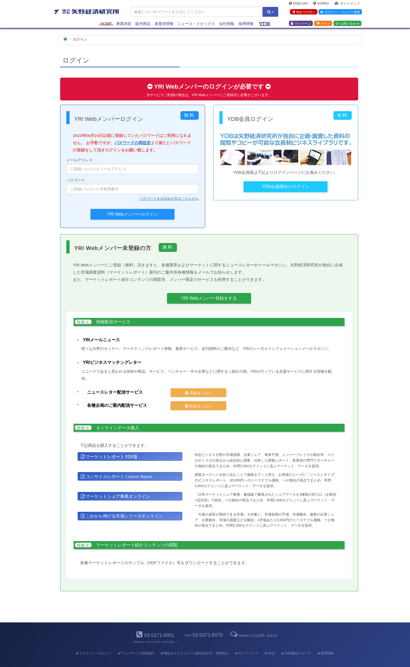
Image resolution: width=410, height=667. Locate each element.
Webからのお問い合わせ (253, 626)
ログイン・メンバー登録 (340, 13)
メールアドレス (132, 166)
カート (323, 24)
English (298, 4)
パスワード (132, 186)
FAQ (269, 644)
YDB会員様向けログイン (285, 186)
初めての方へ (302, 13)
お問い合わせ (348, 24)
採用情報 (245, 25)
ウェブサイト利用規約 (135, 644)
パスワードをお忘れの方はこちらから (169, 199)
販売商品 (142, 25)
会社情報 (226, 25)
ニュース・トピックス (196, 25)
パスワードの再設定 (132, 142)
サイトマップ (347, 4)
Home (106, 25)
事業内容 (123, 25)
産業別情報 (164, 25)
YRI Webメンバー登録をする (209, 298)
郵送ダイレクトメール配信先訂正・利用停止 (194, 644)
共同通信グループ (295, 644)
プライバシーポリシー (93, 644)
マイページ (301, 24)
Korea (321, 4)
